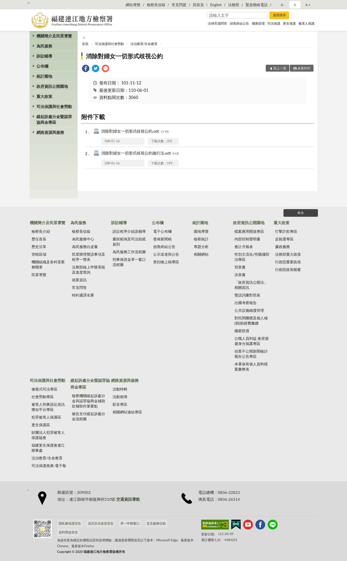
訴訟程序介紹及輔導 (129, 231)
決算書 (240, 274)
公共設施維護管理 (249, 310)
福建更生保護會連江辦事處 (48, 447)
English (216, 4)
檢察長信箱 (156, 4)
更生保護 (289, 23)
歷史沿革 (39, 246)
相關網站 (201, 254)
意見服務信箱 (156, 523)
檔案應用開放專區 (249, 231)
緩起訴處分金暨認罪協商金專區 (54, 119)
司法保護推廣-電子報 (49, 465)
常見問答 (79, 287)
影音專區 (120, 404)
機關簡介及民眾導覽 (54, 35)
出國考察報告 (245, 302)
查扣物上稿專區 (166, 262)
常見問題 (179, 4)
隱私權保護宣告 (70, 523)
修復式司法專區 (44, 389)
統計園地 (44, 76)
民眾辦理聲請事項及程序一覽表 (88, 257)
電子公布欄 (162, 231)
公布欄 (42, 66)
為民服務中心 (83, 239)
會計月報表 (243, 246)
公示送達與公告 (166, 254)
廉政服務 (282, 246)
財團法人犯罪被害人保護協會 (48, 435)
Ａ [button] (295, 4)
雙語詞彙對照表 (247, 295)
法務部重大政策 (288, 254)
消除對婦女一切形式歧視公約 (124, 56)
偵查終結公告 (239, 23)
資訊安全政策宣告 (101, 523)
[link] (85, 69)
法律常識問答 (217, 23)
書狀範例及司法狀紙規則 (129, 241)
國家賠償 (258, 23)
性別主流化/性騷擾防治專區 (251, 257)
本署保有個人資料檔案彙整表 (251, 366)
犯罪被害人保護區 (46, 417)
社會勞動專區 (43, 396)
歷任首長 (39, 239)
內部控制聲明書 (247, 239)
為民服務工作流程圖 (129, 251)
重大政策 (44, 96)
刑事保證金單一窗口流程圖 (129, 262)
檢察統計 (201, 239)
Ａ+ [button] (308, 4)
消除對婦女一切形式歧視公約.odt (135, 131)
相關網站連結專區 (127, 412)
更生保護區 (41, 424)
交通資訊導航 (128, 499)
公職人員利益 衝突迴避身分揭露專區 (251, 341)
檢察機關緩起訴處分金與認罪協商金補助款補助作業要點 (88, 400)
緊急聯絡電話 (257, 4)
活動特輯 (120, 389)
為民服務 (44, 46)
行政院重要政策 (288, 262)
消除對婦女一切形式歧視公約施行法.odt (140, 153)
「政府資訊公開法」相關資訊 (251, 285)
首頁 (85, 44)
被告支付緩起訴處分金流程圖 (88, 416)
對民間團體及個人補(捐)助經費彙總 (251, 320)
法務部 (233, 4)
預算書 (240, 267)
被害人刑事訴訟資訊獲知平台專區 (48, 407)
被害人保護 (306, 23)
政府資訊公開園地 (52, 86)
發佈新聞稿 (162, 239)
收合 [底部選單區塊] (300, 213)
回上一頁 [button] (279, 68)
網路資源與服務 (50, 132)
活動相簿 (120, 396)
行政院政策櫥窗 (288, 269)
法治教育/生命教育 (144, 44)
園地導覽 (201, 231)
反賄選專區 (284, 239)
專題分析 (201, 246)
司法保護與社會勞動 (54, 106)
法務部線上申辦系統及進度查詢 (88, 269)
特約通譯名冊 (83, 295)
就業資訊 (79, 280)
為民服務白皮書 (85, 246)
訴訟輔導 (44, 56)
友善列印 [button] (303, 68)
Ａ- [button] (282, 4)
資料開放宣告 (68, 532)
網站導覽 (133, 4)
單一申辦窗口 (130, 523)
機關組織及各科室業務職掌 (48, 264)
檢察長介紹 (41, 231)
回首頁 (198, 4)
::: (28, 2)
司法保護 (273, 23)
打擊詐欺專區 (286, 231)
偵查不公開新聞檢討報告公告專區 (251, 353)
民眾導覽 (39, 274)
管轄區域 (39, 254)
